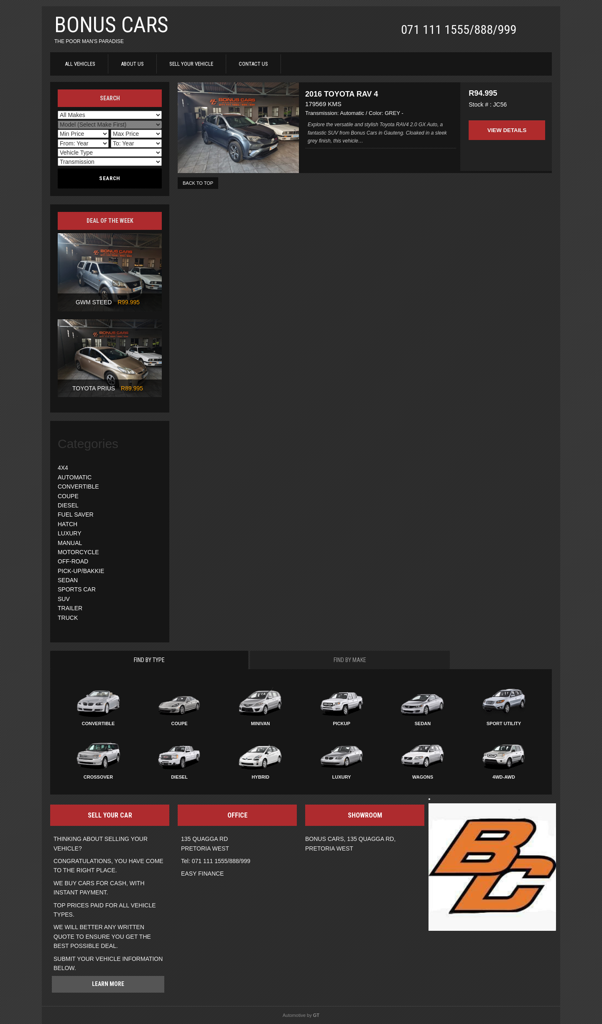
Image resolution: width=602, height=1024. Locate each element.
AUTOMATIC (75, 477)
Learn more (108, 984)
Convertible (98, 723)
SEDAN (68, 580)
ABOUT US (132, 64)
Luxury (341, 776)
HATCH (67, 524)
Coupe (179, 723)
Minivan (260, 723)
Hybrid (260, 776)
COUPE (68, 496)
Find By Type (149, 660)
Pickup (341, 723)
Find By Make (350, 660)
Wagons (422, 776)
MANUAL (70, 543)
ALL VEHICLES (80, 64)
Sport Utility (504, 723)
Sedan (423, 723)
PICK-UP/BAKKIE (81, 571)
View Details (506, 124)
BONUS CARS (111, 25)
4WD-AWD (503, 776)
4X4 (63, 467)
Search (109, 178)
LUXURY (70, 533)
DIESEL (68, 505)
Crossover (98, 776)
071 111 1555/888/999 (458, 29)
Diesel (179, 776)
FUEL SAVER (76, 514)
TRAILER (70, 608)
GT (316, 1015)
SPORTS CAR (77, 589)
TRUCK (68, 617)
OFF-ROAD (73, 561)
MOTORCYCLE (78, 552)
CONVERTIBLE (78, 486)
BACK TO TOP (198, 186)
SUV (64, 599)
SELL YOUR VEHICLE (191, 64)
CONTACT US (253, 64)
